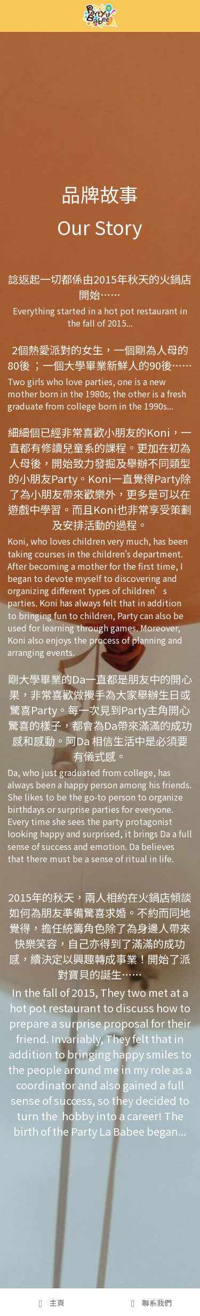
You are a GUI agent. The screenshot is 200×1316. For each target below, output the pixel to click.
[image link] (100, 15)
